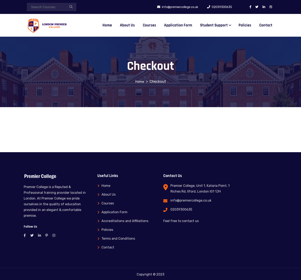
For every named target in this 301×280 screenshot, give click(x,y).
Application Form (178, 25)
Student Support (214, 25)
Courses (149, 25)
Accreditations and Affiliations (124, 221)
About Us (127, 25)
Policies (245, 25)
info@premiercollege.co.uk (190, 200)
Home (107, 25)
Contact (265, 25)
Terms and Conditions (118, 238)
